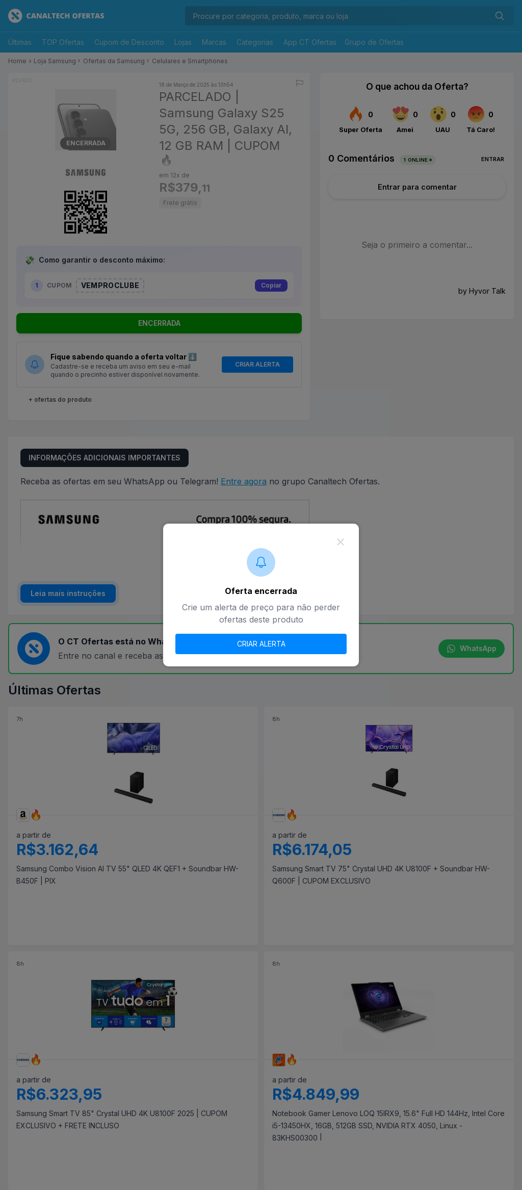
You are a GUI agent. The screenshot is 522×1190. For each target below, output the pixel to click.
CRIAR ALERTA (261, 643)
